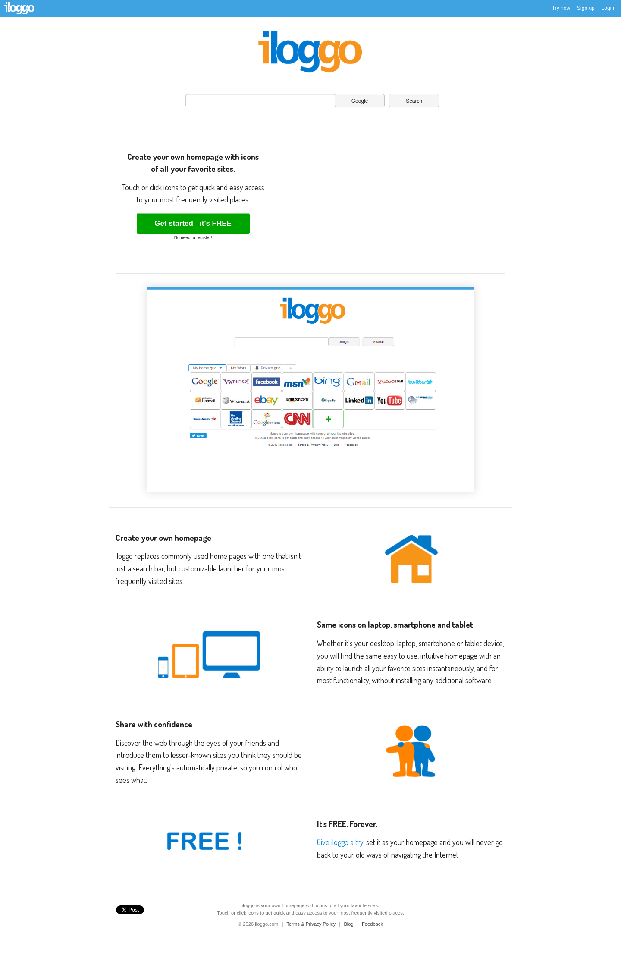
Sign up (586, 8)
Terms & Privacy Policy (312, 924)
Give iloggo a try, (340, 842)
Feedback (372, 924)
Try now (561, 8)
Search (414, 101)
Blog (349, 924)
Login (608, 8)
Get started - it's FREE (193, 223)
